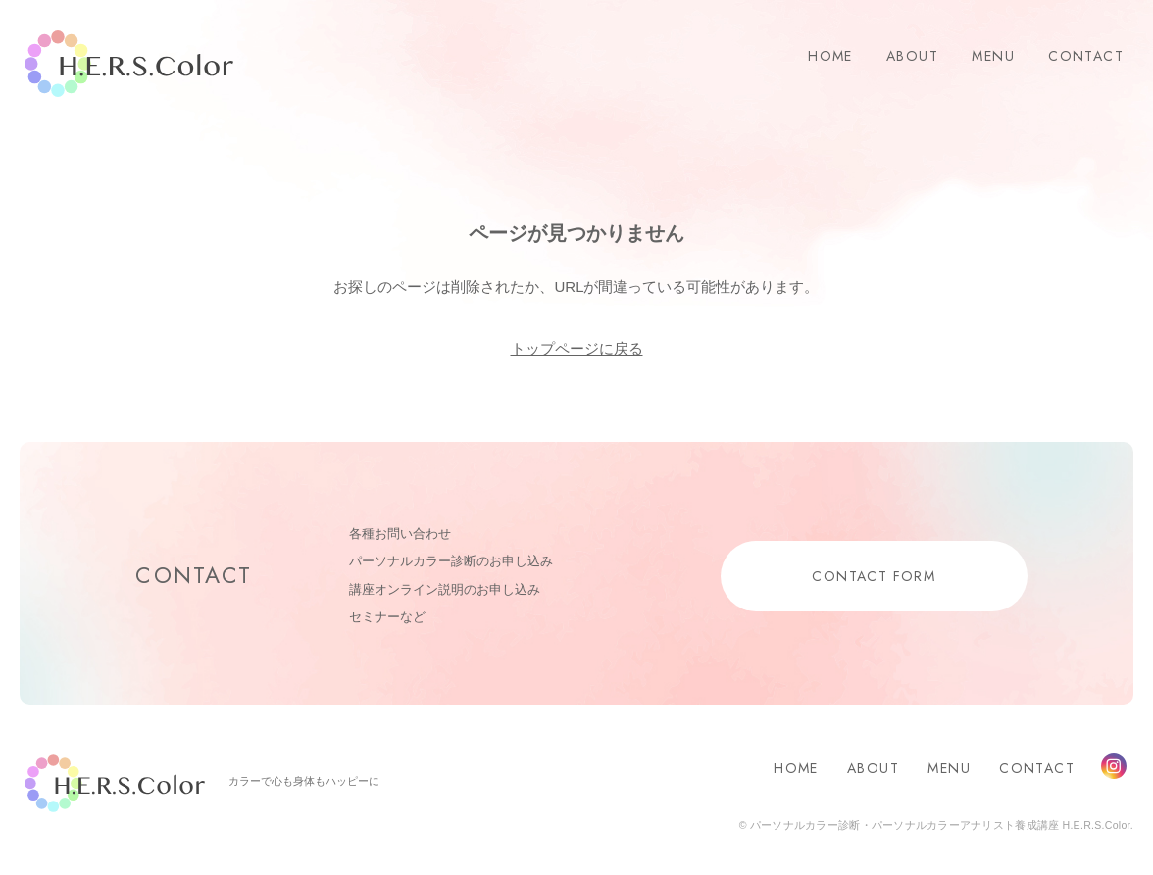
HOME (830, 56)
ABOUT (912, 56)
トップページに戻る (577, 348)
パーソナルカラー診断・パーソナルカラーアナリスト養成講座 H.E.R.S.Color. (940, 825)
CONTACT (1086, 56)
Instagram (1114, 766)
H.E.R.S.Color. (129, 64)
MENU (993, 56)
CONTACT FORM (873, 576)
